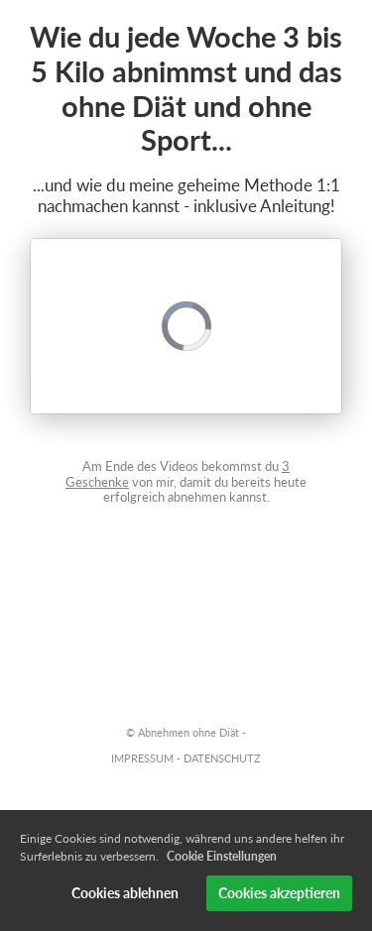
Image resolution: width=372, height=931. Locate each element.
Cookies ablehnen (125, 892)
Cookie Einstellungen (222, 856)
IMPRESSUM (142, 758)
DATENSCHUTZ (222, 758)
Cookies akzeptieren (279, 892)
